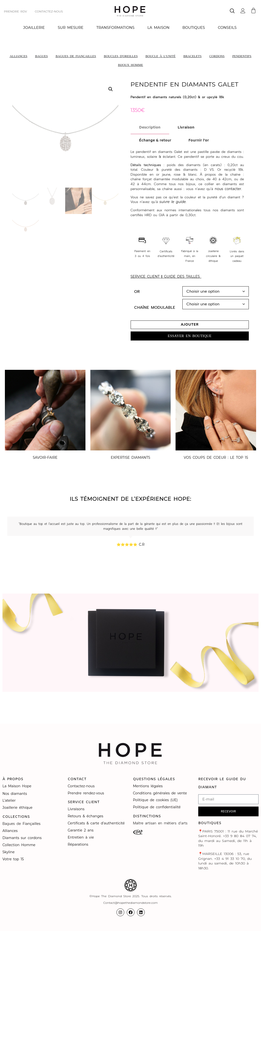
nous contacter (228, 189)
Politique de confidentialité (157, 807)
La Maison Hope (16, 786)
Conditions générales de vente (160, 793)
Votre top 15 (13, 859)
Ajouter (189, 324)
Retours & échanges (85, 816)
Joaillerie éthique (17, 807)
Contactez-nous (82, 786)
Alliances (10, 831)
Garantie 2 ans (81, 830)
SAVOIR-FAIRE (45, 457)
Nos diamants (14, 793)
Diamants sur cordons (22, 838)
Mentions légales (148, 786)
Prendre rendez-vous (86, 793)
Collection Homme (19, 845)
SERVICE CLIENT (145, 276)
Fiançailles (32, 823)
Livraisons (76, 809)
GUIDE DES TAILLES (182, 276)
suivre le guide (172, 202)
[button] (110, 89)
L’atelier (9, 800)
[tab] (150, 127)
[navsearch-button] (232, 11)
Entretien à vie (81, 837)
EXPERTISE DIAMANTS (130, 457)
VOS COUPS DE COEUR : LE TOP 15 (216, 457)
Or (137, 292)
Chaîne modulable (154, 307)
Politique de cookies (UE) (155, 800)
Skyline (8, 852)
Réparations (79, 844)
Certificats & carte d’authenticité (96, 823)
